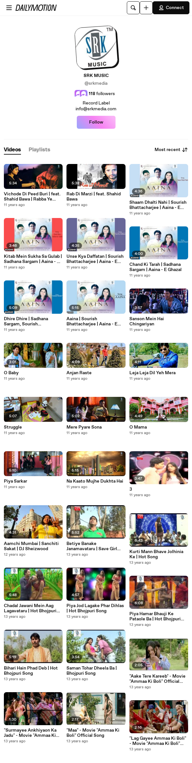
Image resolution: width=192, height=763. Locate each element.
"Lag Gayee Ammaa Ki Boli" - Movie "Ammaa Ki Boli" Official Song (157, 741)
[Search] (133, 7)
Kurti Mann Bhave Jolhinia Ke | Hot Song (156, 554)
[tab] (12, 150)
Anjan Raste (79, 373)
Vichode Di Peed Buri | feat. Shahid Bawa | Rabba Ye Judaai (32, 196)
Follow (96, 122)
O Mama (138, 427)
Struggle (13, 427)
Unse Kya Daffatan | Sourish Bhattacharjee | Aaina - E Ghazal (95, 259)
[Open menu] (9, 7)
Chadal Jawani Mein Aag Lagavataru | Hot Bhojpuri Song (30, 608)
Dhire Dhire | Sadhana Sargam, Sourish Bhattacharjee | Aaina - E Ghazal (29, 321)
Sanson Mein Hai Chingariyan (146, 321)
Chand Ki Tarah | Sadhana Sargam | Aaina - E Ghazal (155, 267)
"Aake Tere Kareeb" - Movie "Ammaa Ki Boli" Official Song (157, 679)
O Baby (11, 373)
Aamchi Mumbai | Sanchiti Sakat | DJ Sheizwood (31, 546)
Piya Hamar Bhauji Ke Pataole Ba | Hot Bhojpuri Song (155, 616)
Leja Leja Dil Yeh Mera (152, 373)
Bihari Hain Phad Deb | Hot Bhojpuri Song (31, 671)
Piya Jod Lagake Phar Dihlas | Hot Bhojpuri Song (95, 608)
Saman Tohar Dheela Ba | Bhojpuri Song (91, 671)
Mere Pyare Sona (84, 427)
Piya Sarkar (15, 481)
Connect (171, 8)
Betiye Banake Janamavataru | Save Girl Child (91, 546)
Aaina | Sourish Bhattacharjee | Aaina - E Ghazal (91, 321)
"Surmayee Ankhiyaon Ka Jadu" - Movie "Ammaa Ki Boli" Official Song (30, 733)
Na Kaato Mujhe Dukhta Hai (94, 481)
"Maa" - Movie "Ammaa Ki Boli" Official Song (92, 733)
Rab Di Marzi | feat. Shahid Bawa (93, 196)
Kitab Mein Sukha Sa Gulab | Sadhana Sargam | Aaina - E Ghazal (33, 259)
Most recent (171, 150)
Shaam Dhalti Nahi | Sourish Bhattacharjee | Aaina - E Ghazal (158, 205)
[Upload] (146, 7)
